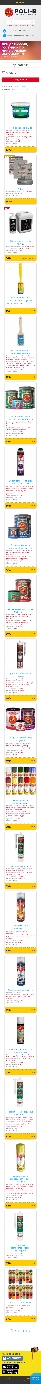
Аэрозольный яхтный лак (20, 990)
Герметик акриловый (20, 866)
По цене (23, 86)
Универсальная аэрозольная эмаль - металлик (20, 1179)
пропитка (23, 25)
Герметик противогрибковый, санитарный (20, 1248)
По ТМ (17, 86)
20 (18, 89)
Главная (5, 57)
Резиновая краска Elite (20, 128)
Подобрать (20, 79)
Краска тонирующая (20, 1303)
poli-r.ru (23, 1379)
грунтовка (30, 25)
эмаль (17, 25)
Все (26, 89)
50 (22, 89)
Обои (20, 189)
